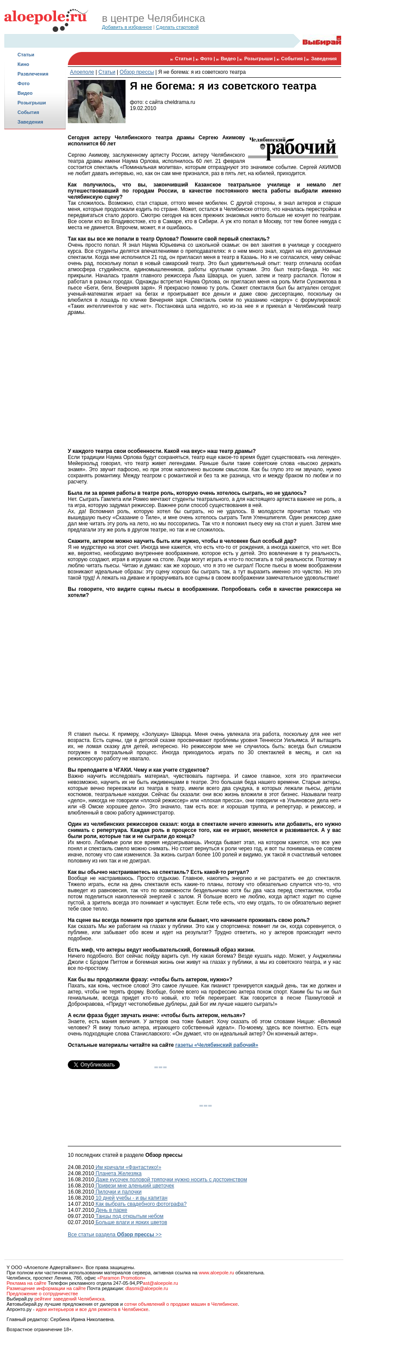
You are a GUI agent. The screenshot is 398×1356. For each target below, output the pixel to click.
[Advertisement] (35, 269)
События (28, 112)
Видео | (230, 58)
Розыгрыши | (260, 58)
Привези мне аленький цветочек (134, 1186)
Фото (23, 83)
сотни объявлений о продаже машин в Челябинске (181, 1304)
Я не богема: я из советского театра (202, 72)
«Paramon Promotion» (122, 1277)
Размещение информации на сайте (46, 1288)
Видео (25, 93)
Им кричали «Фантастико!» (127, 1167)
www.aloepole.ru (216, 1272)
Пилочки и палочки (118, 1192)
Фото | (208, 58)
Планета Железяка (118, 1173)
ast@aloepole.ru (160, 1283)
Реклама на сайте (26, 1283)
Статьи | (185, 58)
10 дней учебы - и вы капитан (131, 1198)
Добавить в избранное (127, 27)
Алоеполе (82, 72)
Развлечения (33, 73)
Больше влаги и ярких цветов (130, 1222)
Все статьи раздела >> (115, 1235)
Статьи (25, 54)
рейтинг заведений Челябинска (70, 1298)
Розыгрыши (31, 102)
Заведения (30, 121)
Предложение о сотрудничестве (42, 1293)
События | (294, 58)
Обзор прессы (137, 72)
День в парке (110, 1210)
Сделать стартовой (177, 27)
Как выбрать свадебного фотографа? (140, 1204)
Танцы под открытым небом (129, 1216)
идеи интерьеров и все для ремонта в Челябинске (92, 1309)
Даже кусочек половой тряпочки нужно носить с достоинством (170, 1180)
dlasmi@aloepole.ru (147, 1288)
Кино (23, 64)
